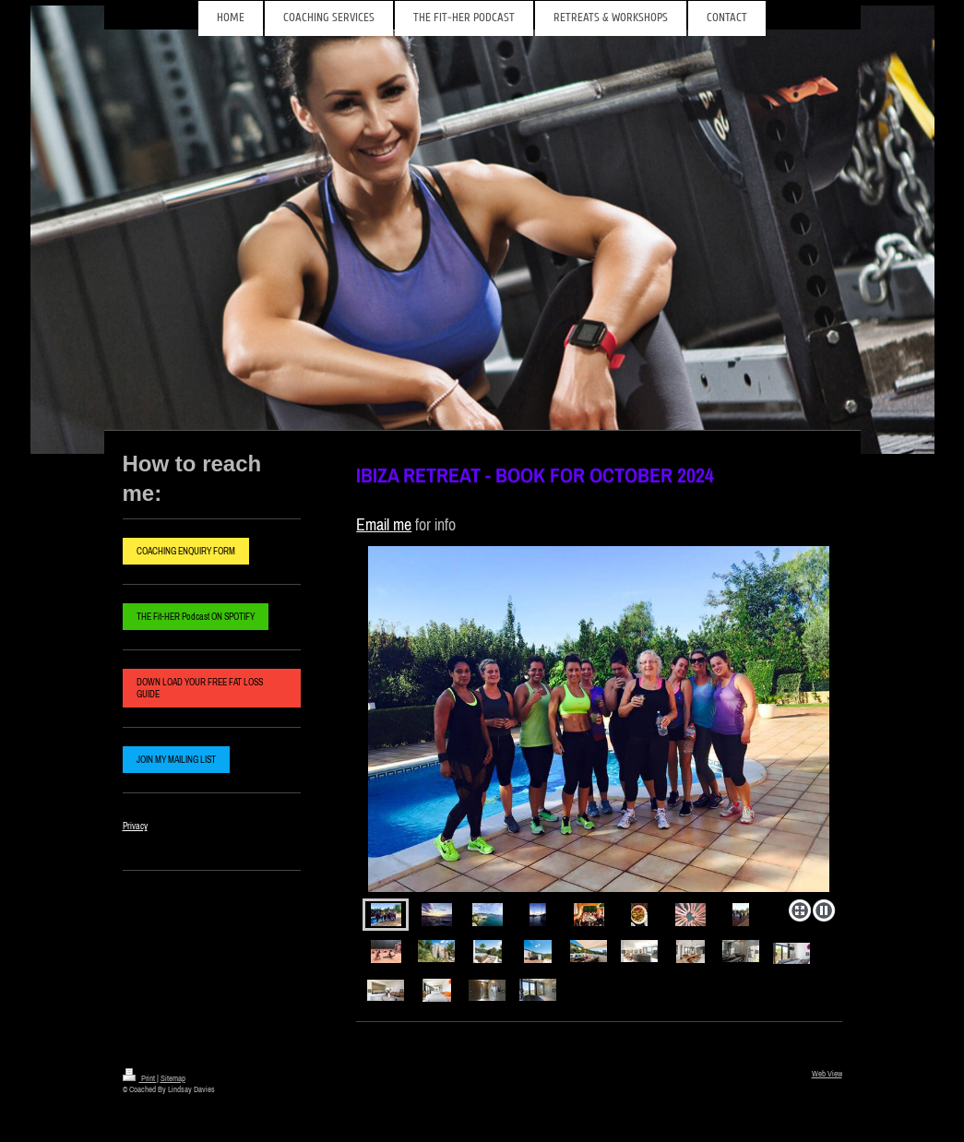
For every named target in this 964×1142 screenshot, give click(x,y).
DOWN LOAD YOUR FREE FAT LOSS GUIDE (200, 688)
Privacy (135, 826)
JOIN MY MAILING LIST (176, 760)
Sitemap (173, 1078)
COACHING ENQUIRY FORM (186, 551)
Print (140, 1078)
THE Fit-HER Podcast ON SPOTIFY (196, 617)
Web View (827, 1073)
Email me (383, 524)
